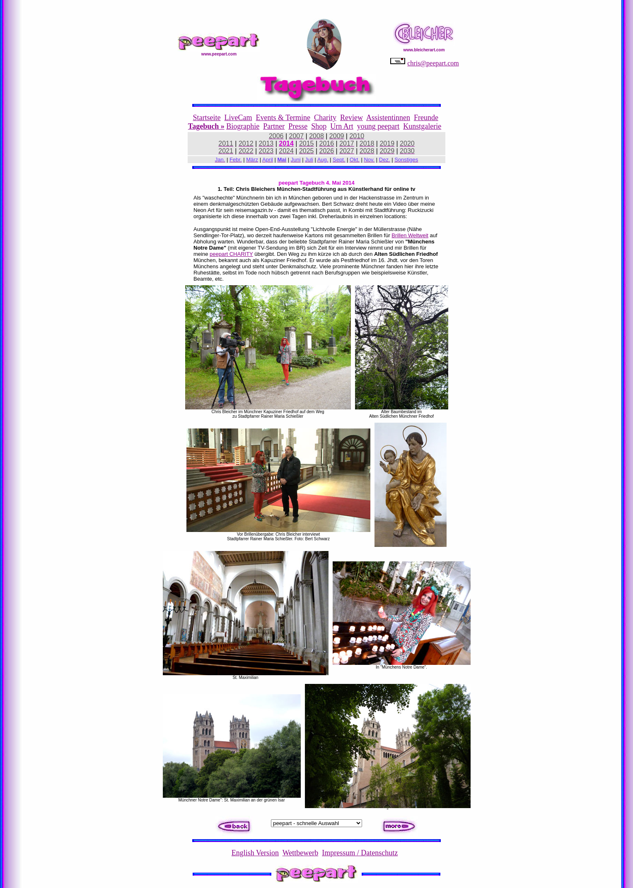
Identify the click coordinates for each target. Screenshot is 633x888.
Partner (274, 126)
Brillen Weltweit (409, 235)
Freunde (426, 117)
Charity (325, 117)
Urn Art (341, 126)
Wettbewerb (301, 853)
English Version (255, 853)
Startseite (207, 117)
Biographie (242, 126)
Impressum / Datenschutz (360, 853)
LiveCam (238, 117)
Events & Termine (283, 117)
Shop (318, 126)
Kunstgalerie (422, 126)
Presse (297, 126)
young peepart (378, 126)
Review (351, 117)
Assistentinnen (388, 117)
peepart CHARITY (231, 254)
